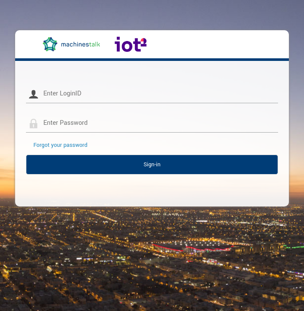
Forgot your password (60, 145)
